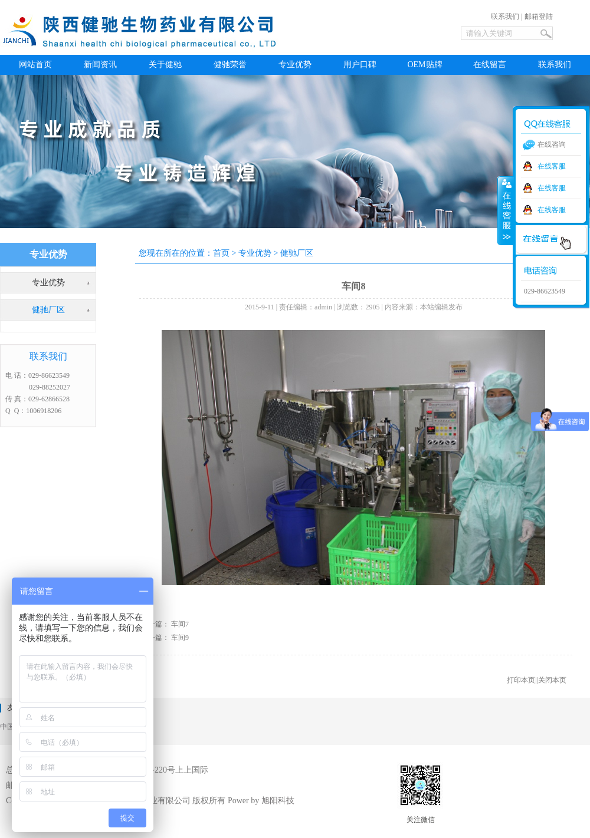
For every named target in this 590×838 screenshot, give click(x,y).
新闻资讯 (100, 64)
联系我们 (505, 16)
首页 (221, 253)
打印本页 (521, 680)
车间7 (180, 624)
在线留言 (489, 64)
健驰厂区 (48, 309)
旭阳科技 (277, 800)
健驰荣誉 (230, 64)
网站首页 (35, 64)
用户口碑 (359, 64)
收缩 (505, 210)
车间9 (180, 638)
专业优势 (295, 64)
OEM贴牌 (424, 64)
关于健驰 (165, 64)
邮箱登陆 (539, 16)
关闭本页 (552, 680)
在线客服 (551, 166)
